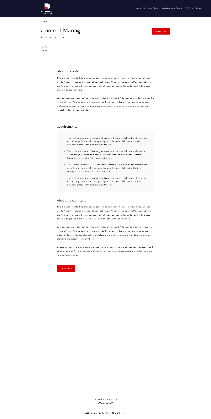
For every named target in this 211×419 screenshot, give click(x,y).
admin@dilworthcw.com (106, 399)
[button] (161, 31)
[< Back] (50, 22)
